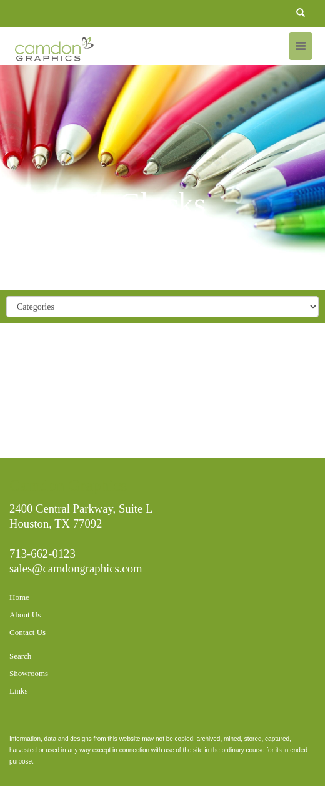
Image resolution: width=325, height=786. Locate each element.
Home (19, 597)
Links (18, 690)
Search (20, 656)
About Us (25, 614)
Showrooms (28, 673)
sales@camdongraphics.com (75, 568)
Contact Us (27, 632)
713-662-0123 (42, 553)
